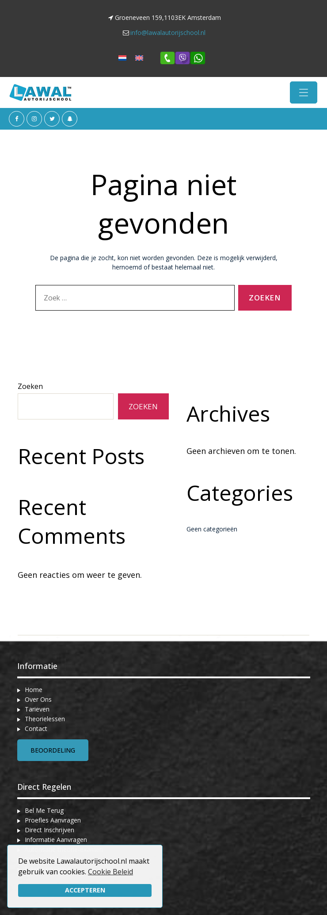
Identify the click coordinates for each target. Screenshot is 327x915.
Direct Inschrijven (49, 830)
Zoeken (30, 386)
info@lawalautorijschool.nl (167, 32)
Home (33, 689)
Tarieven (37, 709)
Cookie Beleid (110, 872)
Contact (36, 728)
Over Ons (38, 699)
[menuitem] (122, 57)
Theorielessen (45, 719)
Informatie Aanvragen (56, 839)
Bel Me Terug (44, 810)
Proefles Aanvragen (53, 820)
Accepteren (85, 890)
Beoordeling (52, 750)
